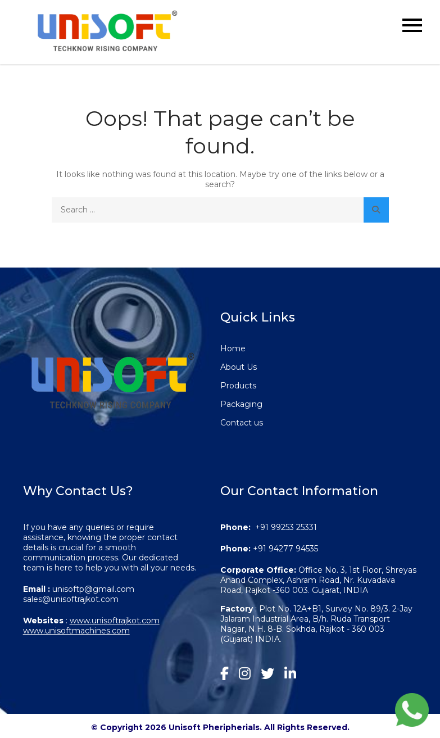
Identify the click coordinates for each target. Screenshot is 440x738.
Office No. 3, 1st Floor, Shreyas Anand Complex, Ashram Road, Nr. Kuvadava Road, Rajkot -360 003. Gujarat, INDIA (318, 580)
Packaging (241, 404)
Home (233, 348)
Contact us (241, 423)
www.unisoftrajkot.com (115, 620)
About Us (238, 367)
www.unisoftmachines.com (76, 631)
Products (238, 386)
